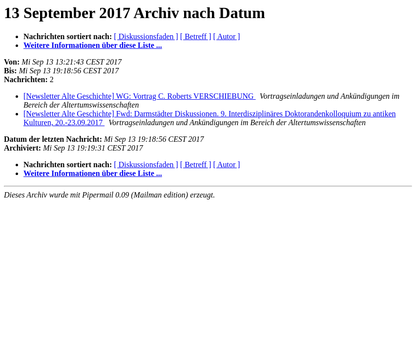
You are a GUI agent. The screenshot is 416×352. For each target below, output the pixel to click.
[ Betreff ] (195, 36)
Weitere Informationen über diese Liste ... (92, 45)
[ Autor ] (226, 36)
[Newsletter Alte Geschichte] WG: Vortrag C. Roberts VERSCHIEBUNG (139, 96)
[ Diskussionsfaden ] (146, 36)
